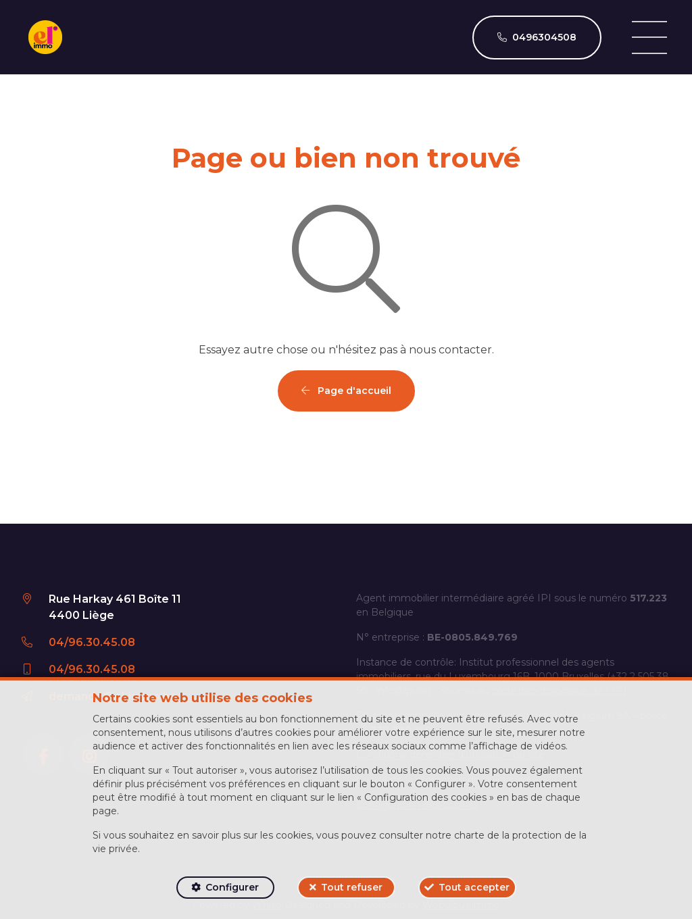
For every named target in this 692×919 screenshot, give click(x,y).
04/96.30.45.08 (92, 642)
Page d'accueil (346, 390)
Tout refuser (351, 887)
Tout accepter (474, 887)
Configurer (232, 887)
